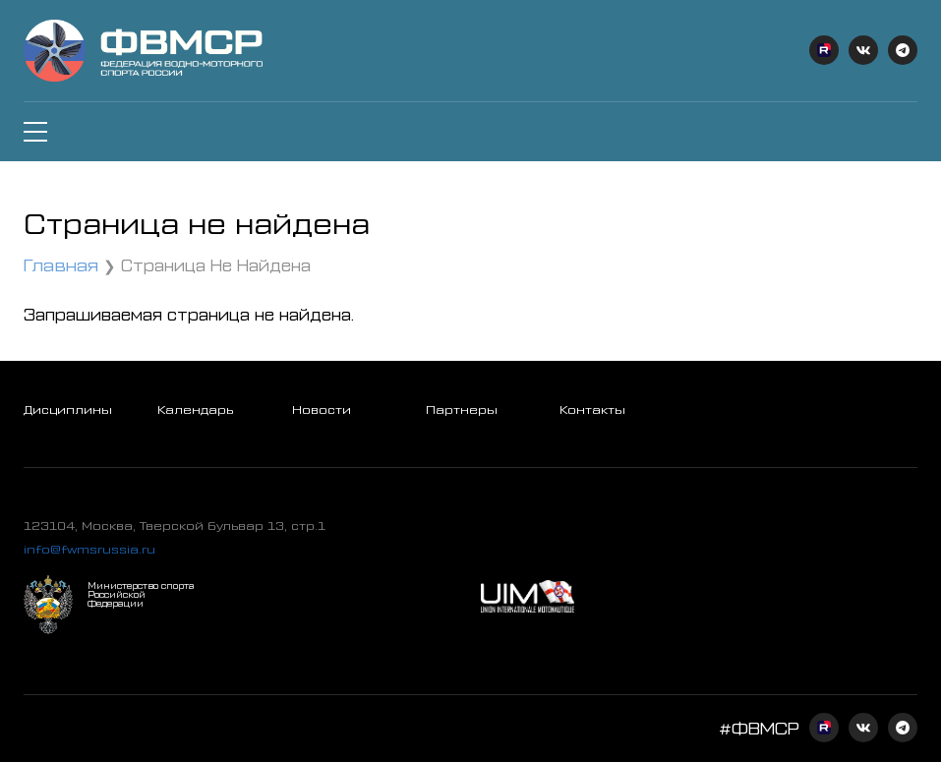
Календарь (195, 409)
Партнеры (462, 409)
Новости (321, 409)
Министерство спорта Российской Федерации (141, 594)
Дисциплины (68, 409)
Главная (61, 264)
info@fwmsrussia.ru (89, 549)
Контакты (592, 409)
